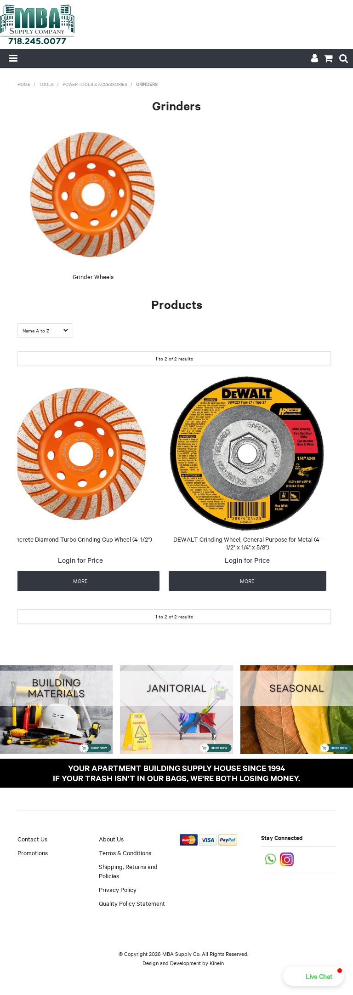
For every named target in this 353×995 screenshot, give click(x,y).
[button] (313, 976)
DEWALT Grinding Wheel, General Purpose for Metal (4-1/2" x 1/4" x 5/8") (247, 543)
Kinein (217, 962)
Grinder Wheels (93, 276)
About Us (111, 839)
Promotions (32, 852)
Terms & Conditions (125, 852)
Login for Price (80, 560)
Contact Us (32, 839)
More (80, 580)
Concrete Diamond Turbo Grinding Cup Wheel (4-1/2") (80, 539)
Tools (46, 83)
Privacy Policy (118, 889)
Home (23, 83)
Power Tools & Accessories (95, 83)
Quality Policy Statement (132, 903)
